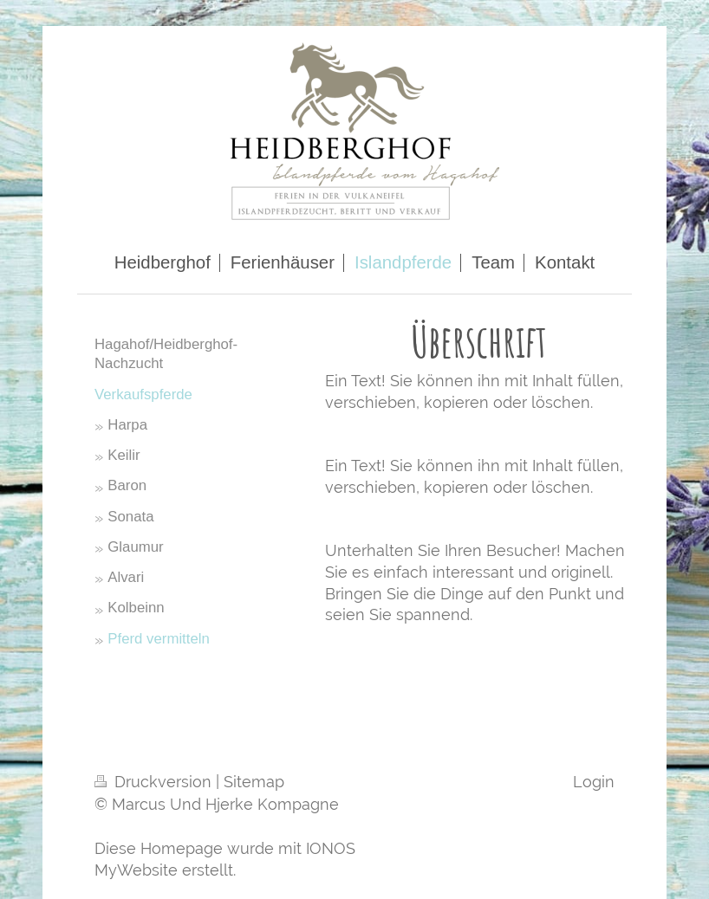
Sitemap (254, 782)
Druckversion (155, 782)
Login (594, 782)
